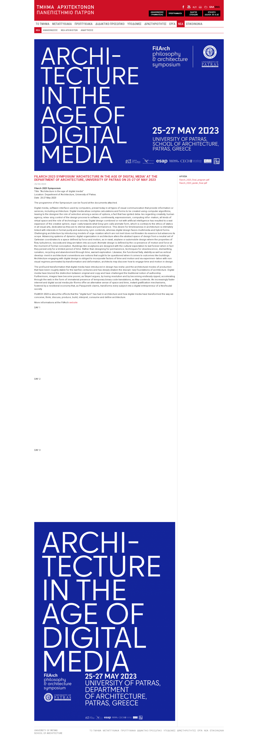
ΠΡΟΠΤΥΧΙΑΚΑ (84, 24)
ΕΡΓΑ (172, 24)
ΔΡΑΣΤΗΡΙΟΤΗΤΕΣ (155, 24)
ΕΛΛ (211, 6)
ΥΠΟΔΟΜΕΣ (134, 24)
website (73, 302)
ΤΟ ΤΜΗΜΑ (42, 24)
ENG (217, 6)
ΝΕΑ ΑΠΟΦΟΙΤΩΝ (69, 30)
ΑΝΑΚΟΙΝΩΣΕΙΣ (50, 30)
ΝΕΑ (180, 24)
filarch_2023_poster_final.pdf (193, 183)
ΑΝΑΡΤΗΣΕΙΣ (87, 30)
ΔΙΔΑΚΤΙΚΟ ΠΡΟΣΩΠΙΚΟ (110, 24)
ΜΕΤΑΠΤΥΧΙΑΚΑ (62, 24)
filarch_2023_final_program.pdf (194, 180)
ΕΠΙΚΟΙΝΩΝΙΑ (194, 24)
